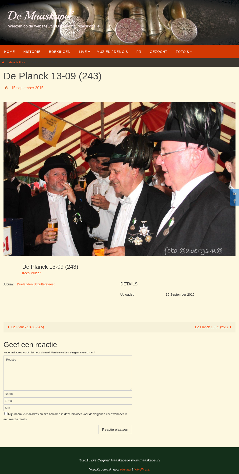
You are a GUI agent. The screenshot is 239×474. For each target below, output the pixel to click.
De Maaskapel (39, 15)
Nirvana (125, 469)
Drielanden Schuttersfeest (35, 284)
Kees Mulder (31, 273)
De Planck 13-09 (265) (25, 327)
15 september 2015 (27, 88)
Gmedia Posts (17, 62)
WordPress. (142, 469)
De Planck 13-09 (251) (214, 327)
